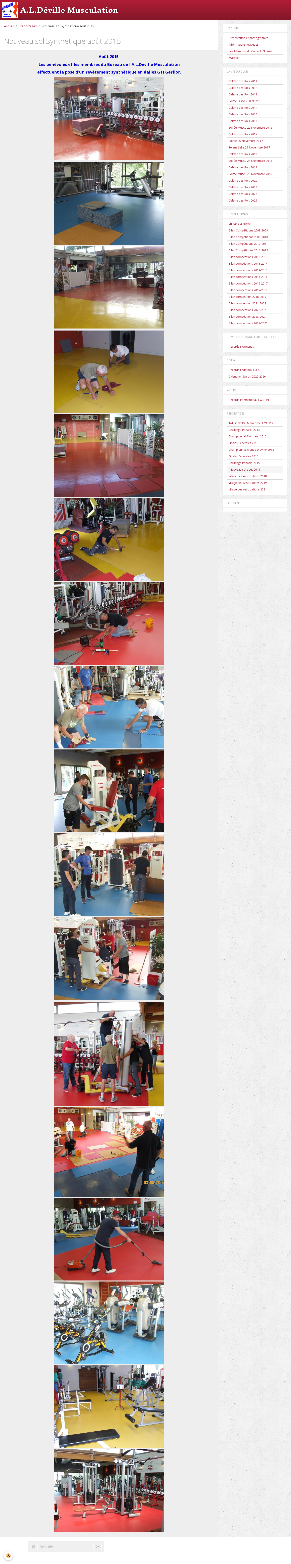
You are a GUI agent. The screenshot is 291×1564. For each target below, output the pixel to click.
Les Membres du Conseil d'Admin (250, 51)
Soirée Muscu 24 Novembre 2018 (250, 161)
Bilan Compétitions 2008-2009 (248, 230)
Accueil (9, 26)
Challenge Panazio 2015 (244, 463)
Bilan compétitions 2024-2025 (248, 323)
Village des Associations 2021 (248, 489)
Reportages (28, 26)
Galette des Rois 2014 (243, 108)
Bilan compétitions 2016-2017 (248, 283)
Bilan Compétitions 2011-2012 (248, 250)
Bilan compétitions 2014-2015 (248, 270)
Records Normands (241, 346)
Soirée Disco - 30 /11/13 (244, 101)
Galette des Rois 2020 (243, 180)
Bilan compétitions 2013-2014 (248, 263)
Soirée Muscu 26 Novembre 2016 (250, 127)
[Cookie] (8, 1555)
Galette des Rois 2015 (243, 114)
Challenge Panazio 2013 (244, 430)
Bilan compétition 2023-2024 (247, 316)
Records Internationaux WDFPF (249, 400)
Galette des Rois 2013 (243, 94)
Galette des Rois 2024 (243, 194)
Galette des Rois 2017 (243, 134)
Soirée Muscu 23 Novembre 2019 (250, 174)
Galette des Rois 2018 (243, 154)
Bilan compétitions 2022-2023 (248, 310)
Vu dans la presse (240, 224)
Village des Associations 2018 (248, 476)
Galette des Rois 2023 (243, 187)
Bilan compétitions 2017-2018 (248, 290)
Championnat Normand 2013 (248, 436)
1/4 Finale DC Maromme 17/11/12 (251, 423)
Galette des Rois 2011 (243, 81)
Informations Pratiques (244, 44)
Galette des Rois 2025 (243, 200)
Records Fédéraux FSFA (244, 370)
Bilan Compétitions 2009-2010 (248, 237)
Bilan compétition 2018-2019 (247, 297)
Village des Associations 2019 (248, 483)
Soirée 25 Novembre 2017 (246, 141)
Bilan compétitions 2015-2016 (248, 277)
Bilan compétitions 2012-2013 (248, 257)
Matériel (234, 58)
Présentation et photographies (248, 38)
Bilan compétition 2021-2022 (247, 303)
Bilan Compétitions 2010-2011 (248, 244)
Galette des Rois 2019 (243, 167)
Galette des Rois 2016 (243, 121)
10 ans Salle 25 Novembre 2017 (249, 147)
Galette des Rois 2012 (243, 88)
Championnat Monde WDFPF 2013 (251, 449)
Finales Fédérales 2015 (243, 456)
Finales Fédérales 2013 (243, 443)
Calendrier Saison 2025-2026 (247, 376)
